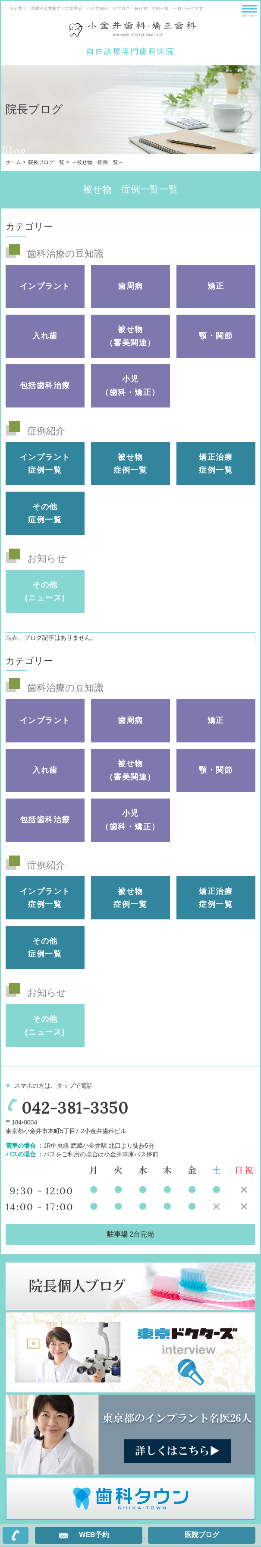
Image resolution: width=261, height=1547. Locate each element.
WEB (94, 1534)
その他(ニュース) (45, 592)
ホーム (13, 162)
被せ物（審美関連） (130, 336)
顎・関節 (216, 336)
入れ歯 (45, 336)
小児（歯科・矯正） (130, 386)
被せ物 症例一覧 (130, 464)
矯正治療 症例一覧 (216, 464)
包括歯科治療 (45, 385)
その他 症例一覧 (45, 513)
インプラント (45, 286)
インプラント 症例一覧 (45, 464)
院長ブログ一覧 (46, 162)
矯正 (216, 286)
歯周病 (130, 286)
